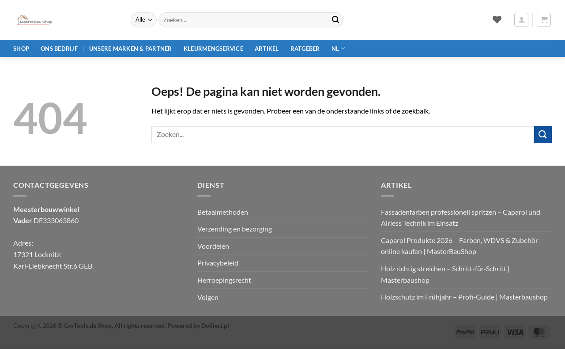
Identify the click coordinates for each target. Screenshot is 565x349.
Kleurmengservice (213, 48)
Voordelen (213, 246)
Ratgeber (305, 48)
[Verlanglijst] (496, 19)
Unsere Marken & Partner (130, 48)
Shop (21, 48)
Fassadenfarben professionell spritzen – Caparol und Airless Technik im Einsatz (460, 218)
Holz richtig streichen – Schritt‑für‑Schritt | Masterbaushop (445, 274)
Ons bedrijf (59, 48)
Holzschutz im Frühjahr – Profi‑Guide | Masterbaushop (464, 296)
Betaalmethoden (222, 212)
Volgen (207, 297)
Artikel (267, 48)
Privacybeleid (217, 262)
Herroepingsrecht (224, 280)
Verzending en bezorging (234, 228)
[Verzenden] (335, 19)
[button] (521, 20)
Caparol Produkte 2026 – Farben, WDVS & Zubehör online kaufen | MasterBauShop (459, 246)
